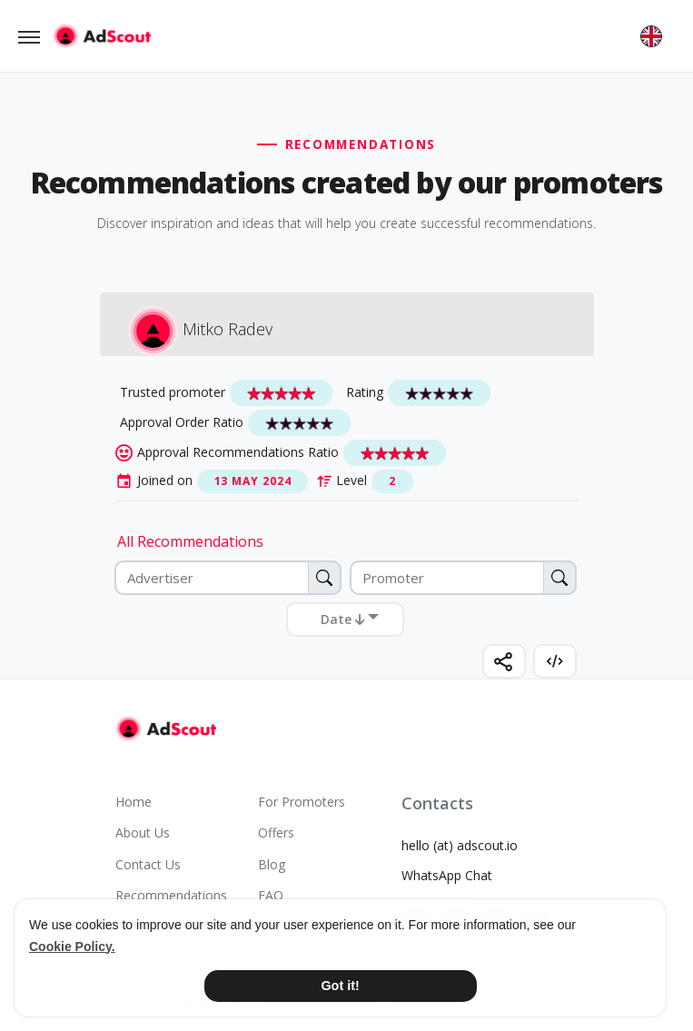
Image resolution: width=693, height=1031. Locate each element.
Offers (276, 832)
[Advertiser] (228, 577)
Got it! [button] (340, 985)
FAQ (270, 895)
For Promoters (301, 801)
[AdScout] (165, 728)
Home (133, 801)
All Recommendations (190, 541)
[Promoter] (463, 577)
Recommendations (171, 895)
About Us (142, 832)
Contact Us (148, 864)
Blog (271, 864)
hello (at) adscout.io (459, 845)
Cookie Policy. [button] (72, 946)
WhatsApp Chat (446, 875)
